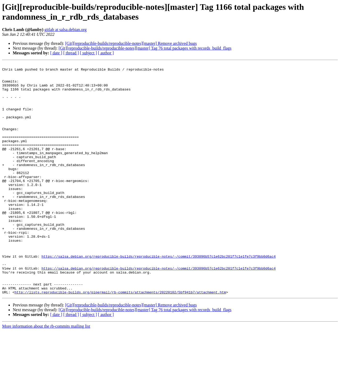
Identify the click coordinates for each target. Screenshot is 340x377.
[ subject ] (88, 53)
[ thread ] (71, 53)
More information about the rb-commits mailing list (46, 372)
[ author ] (106, 53)
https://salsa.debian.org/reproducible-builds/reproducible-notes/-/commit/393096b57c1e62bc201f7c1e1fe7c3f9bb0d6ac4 (158, 295)
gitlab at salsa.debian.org (65, 29)
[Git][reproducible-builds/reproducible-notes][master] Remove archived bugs (131, 43)
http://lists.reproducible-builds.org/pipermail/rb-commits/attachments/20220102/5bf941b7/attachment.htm (120, 338)
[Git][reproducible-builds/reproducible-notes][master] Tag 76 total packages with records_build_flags (144, 48)
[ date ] (56, 53)
